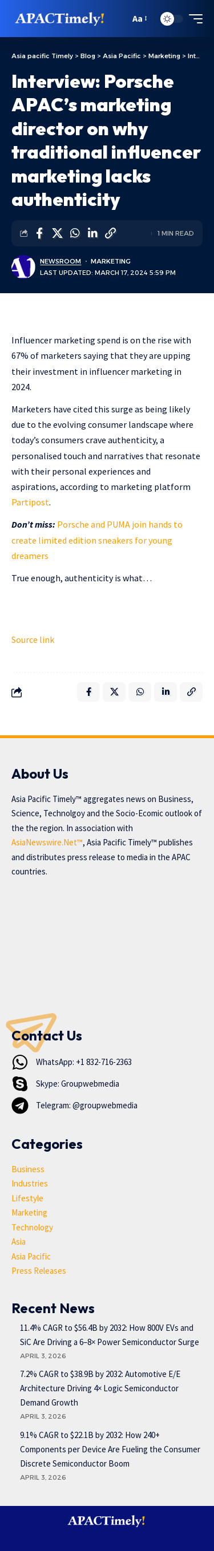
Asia (18, 1241)
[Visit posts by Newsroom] (23, 267)
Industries (29, 1183)
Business (28, 1169)
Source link (32, 639)
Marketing (111, 261)
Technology (32, 1227)
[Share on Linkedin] (92, 233)
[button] (118, 18)
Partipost (30, 502)
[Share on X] (57, 233)
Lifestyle (27, 1198)
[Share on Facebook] (39, 233)
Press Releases (38, 1270)
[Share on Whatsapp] (75, 233)
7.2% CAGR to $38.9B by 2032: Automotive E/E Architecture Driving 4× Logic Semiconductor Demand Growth (100, 1388)
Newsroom (60, 261)
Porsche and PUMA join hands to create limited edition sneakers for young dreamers (97, 540)
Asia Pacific (31, 1256)
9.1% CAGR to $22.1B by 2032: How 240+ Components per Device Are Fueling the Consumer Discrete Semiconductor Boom (110, 1449)
